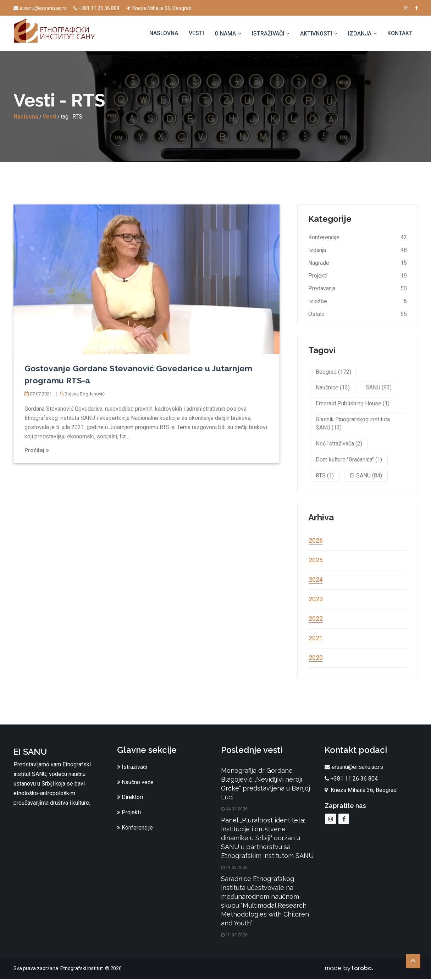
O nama (225, 33)
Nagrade (318, 262)
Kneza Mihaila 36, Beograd (159, 8)
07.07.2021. (40, 393)
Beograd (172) (333, 371)
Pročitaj (36, 450)
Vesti (196, 33)
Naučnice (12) (333, 387)
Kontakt (400, 33)
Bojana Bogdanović (87, 393)
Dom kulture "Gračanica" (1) (349, 459)
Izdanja (359, 33)
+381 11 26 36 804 (96, 8)
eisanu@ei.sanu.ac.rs (40, 8)
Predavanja (322, 288)
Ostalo (316, 314)
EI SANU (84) (366, 475)
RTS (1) (325, 475)
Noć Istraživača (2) (339, 443)
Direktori (130, 797)
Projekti (317, 275)
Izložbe (317, 301)
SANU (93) (379, 387)
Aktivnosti (316, 33)
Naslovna (163, 33)
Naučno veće (135, 782)
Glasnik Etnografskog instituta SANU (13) (353, 423)
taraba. (362, 968)
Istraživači (268, 33)
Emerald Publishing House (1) (352, 403)
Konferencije (323, 237)
